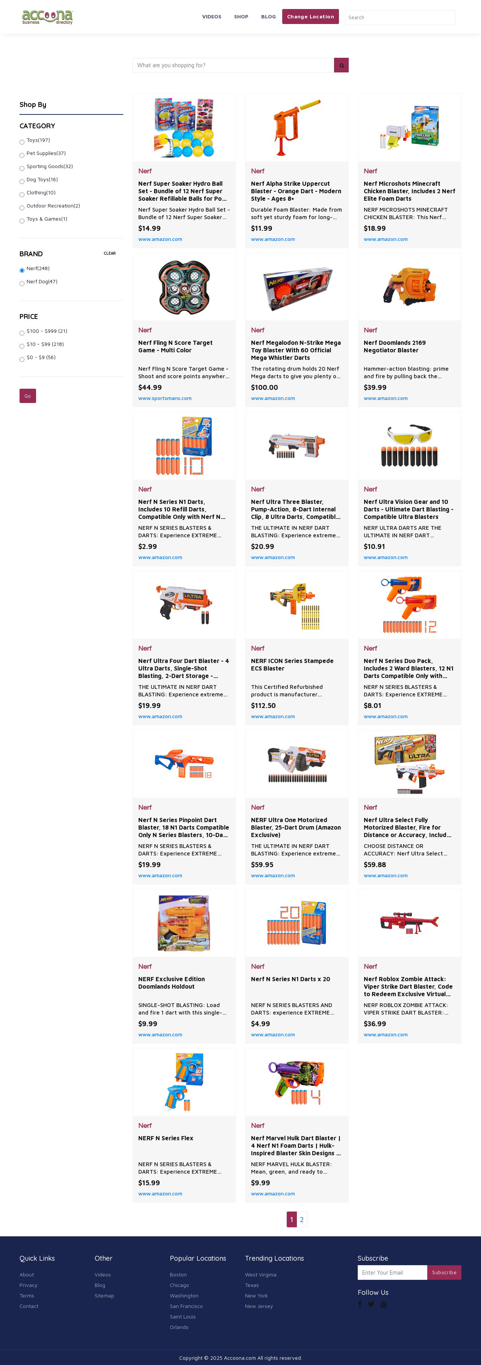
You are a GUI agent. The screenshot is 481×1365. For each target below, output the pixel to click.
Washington (184, 1295)
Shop (241, 16)
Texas (252, 1285)
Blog (268, 16)
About (27, 1274)
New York (256, 1295)
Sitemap (104, 1295)
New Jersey (259, 1306)
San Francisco (186, 1306)
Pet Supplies (46, 153)
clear (110, 253)
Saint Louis (183, 1316)
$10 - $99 (45, 344)
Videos (211, 16)
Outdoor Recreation (53, 205)
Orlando (179, 1327)
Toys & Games (47, 218)
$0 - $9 (41, 357)
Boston (178, 1274)
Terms (27, 1295)
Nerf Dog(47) (42, 281)
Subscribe (444, 1272)
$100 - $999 (47, 331)
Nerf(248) (38, 268)
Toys (38, 140)
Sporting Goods (50, 166)
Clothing (41, 192)
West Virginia (261, 1274)
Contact (29, 1306)
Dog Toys (42, 179)
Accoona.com (240, 1357)
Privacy (29, 1285)
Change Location (310, 16)
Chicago (179, 1285)
